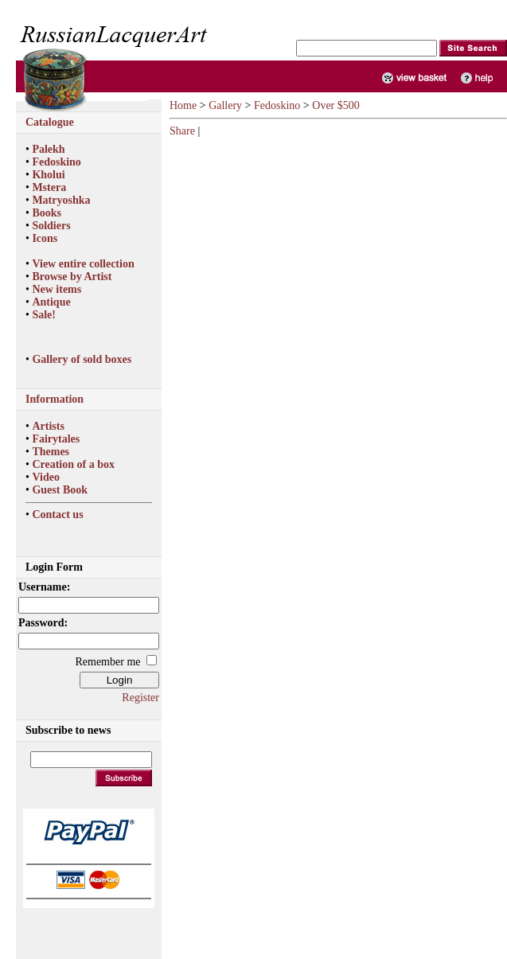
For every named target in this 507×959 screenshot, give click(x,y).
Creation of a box (73, 464)
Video (45, 477)
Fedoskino (56, 162)
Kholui (48, 175)
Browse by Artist (71, 277)
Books (46, 213)
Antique (51, 302)
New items (56, 289)
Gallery (225, 105)
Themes (50, 452)
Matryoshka (61, 200)
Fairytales (56, 439)
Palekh (48, 149)
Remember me (107, 662)
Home (183, 105)
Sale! (44, 315)
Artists (48, 426)
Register (140, 698)
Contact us (57, 514)
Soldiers (51, 226)
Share (182, 131)
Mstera (49, 187)
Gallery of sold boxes (81, 359)
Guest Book (60, 490)
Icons (44, 238)
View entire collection (83, 264)
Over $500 (336, 105)
